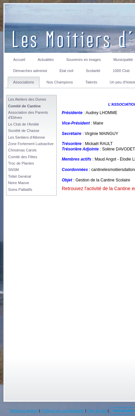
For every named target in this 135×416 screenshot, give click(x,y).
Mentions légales (24, 411)
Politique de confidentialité (62, 411)
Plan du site (96, 411)
